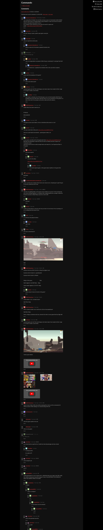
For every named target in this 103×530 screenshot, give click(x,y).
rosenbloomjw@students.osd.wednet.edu (33, 180)
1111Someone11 (29, 411)
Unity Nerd (28, 441)
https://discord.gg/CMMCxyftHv (34, 25)
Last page (50, 14)
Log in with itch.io (25, 11)
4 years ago (36, 434)
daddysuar (28, 86)
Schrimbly (28, 120)
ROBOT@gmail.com (29, 105)
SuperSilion (30, 94)
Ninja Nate (30, 150)
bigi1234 (27, 127)
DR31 (27, 215)
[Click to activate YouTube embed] (32, 363)
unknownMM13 (29, 473)
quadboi (29, 58)
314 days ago (39, 17)
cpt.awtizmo (28, 173)
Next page (45, 14)
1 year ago (33, 31)
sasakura (27, 72)
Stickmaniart (28, 419)
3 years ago (44, 180)
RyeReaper (28, 319)
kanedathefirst (30, 482)
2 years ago (36, 105)
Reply (25, 27)
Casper (27, 229)
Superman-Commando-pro (31, 17)
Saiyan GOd (28, 31)
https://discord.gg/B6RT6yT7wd (45, 130)
